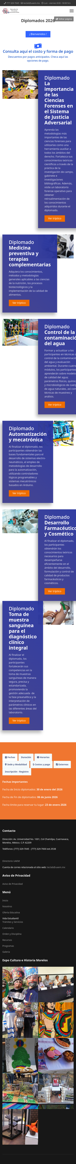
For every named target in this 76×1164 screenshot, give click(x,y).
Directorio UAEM (11, 860)
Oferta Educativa (11, 912)
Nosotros (7, 906)
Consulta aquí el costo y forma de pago (38, 51)
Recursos (7, 939)
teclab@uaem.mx (31, 3)
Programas (8, 945)
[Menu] (72, 11)
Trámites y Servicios (12, 921)
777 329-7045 (13, 3)
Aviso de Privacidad (12, 883)
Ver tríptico (54, 218)
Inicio (5, 900)
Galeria (6, 951)
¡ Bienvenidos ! (38, 34)
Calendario (8, 927)
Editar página (64, 18)
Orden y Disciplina (11, 933)
